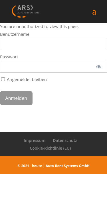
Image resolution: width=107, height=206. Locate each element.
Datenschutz (65, 140)
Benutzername (14, 34)
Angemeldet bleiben (24, 79)
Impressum (34, 140)
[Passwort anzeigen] (99, 67)
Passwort (9, 57)
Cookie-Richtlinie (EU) (50, 148)
